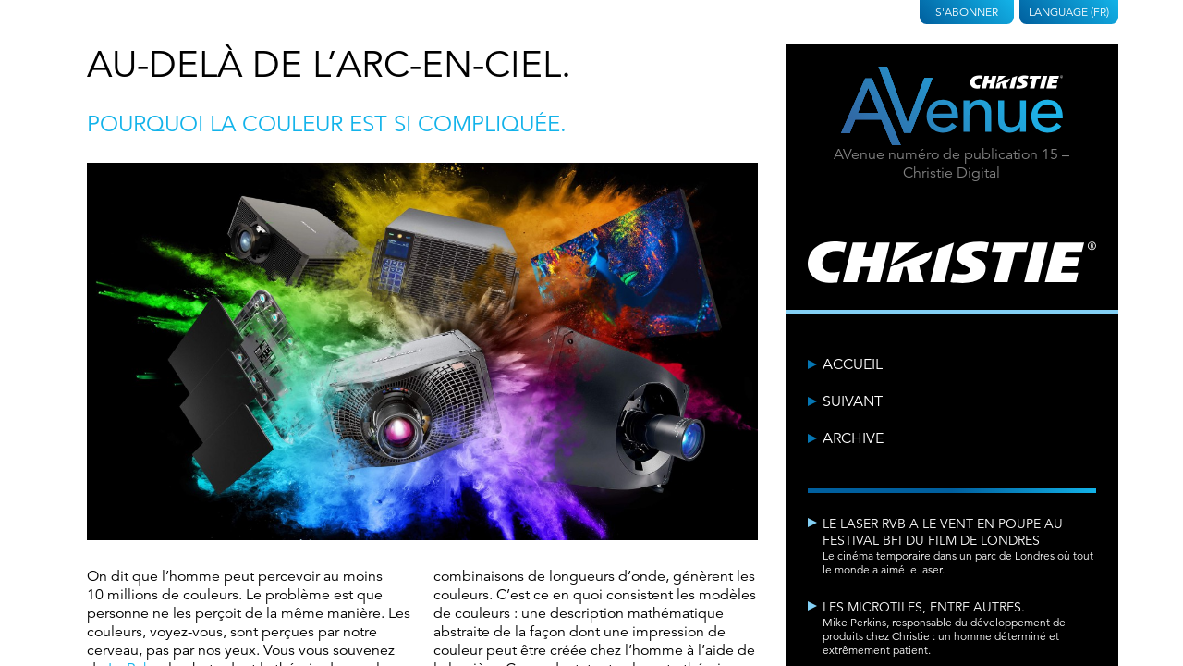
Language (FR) (1069, 11)
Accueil (853, 364)
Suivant (853, 401)
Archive (853, 438)
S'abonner (966, 11)
